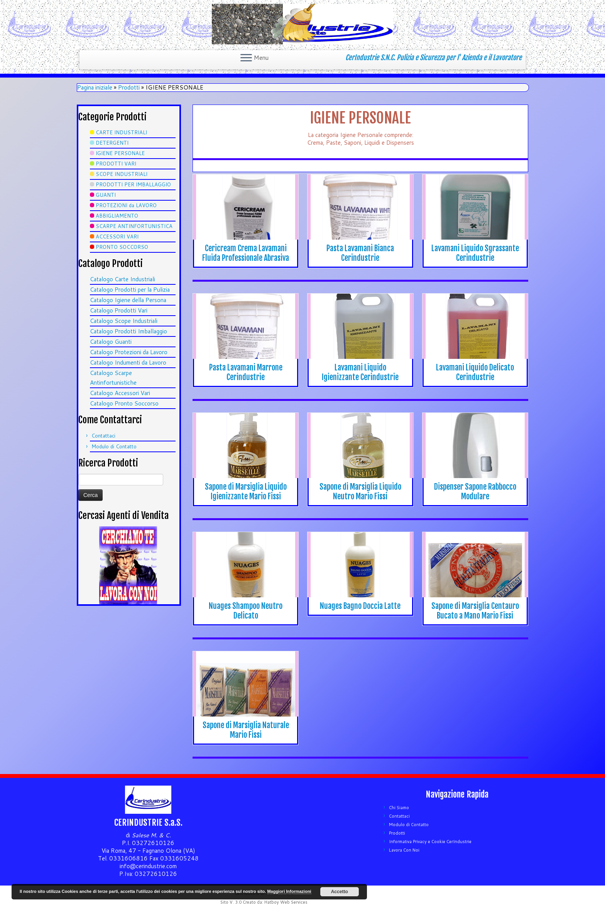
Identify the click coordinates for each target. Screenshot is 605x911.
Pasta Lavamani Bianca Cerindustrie (360, 253)
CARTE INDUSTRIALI (121, 132)
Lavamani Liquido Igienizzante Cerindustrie (360, 372)
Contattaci (103, 435)
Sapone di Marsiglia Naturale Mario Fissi (246, 730)
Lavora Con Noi (404, 850)
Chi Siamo (399, 808)
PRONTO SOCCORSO (122, 246)
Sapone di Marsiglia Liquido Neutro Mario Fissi (360, 491)
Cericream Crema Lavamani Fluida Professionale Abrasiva (245, 253)
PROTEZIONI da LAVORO (126, 205)
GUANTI (106, 194)
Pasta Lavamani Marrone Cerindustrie (245, 372)
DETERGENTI (112, 142)
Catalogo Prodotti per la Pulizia (130, 290)
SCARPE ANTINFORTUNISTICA (134, 226)
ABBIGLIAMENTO (117, 215)
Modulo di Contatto (114, 446)
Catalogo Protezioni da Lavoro (128, 352)
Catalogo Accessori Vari (120, 393)
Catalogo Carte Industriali (122, 279)
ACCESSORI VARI (117, 236)
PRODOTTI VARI (116, 163)
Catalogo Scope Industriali (123, 321)
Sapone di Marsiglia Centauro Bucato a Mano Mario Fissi (475, 610)
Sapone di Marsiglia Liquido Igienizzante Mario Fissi (246, 491)
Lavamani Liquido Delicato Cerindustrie (475, 372)
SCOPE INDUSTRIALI (121, 174)
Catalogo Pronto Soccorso (124, 403)
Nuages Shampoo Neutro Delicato (245, 610)
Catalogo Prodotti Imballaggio (128, 331)
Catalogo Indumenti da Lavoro (128, 362)
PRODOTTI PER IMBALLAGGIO (133, 184)
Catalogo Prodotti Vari (118, 310)
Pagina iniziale (94, 87)
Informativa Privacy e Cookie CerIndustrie (430, 841)
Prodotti (129, 87)
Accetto (339, 891)
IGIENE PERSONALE (120, 153)
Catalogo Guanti (111, 342)
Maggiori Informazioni (289, 891)
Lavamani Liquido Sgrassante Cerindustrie (475, 253)
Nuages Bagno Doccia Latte (360, 606)
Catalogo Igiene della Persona (128, 300)
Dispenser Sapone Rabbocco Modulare (475, 491)
